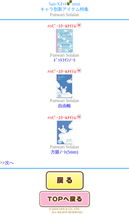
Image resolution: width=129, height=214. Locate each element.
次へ (9, 162)
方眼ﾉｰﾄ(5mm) (64, 152)
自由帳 (64, 105)
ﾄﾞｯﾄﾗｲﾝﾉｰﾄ (64, 60)
